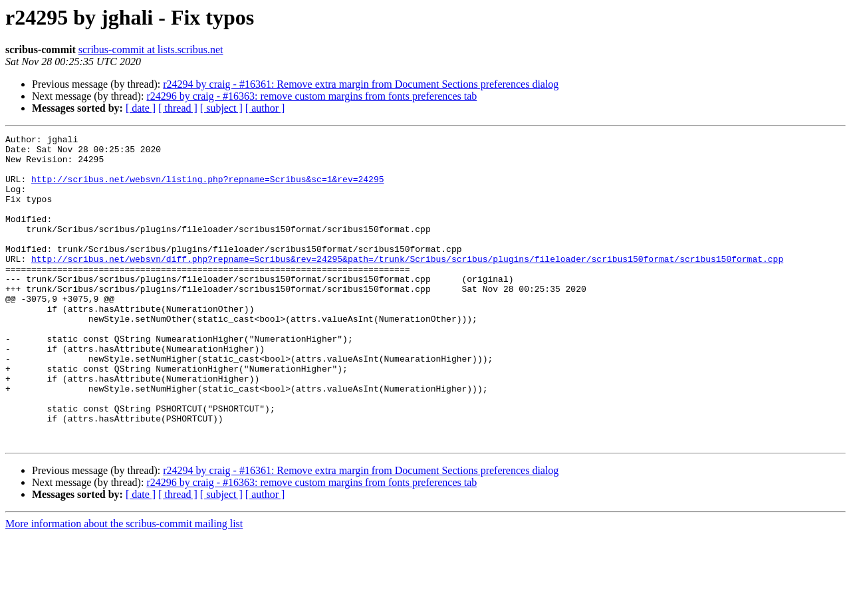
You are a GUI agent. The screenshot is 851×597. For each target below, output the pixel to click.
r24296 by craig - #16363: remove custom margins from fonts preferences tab (311, 96)
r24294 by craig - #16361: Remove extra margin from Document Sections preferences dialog (360, 84)
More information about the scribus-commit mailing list (124, 585)
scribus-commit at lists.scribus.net (150, 49)
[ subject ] (221, 108)
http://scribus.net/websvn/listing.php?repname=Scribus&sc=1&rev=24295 (207, 189)
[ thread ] (177, 108)
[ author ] (265, 108)
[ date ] (141, 108)
